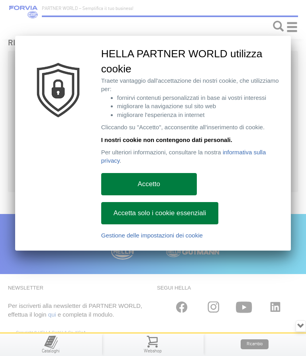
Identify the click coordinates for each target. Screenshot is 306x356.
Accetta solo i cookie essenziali (160, 213)
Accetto (149, 184)
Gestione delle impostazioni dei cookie (152, 235)
